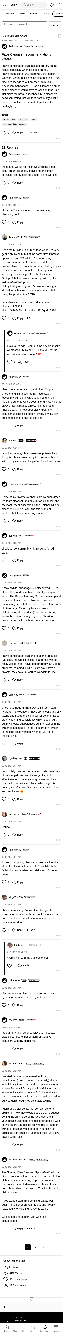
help (34, 119)
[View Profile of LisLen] (16, 643)
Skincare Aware (18, 36)
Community (45, 1331)
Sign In (33, 1328)
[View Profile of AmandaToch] (18, 237)
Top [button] (4, 1307)
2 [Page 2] (35, 1247)
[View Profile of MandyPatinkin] (20, 1063)
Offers (23, 1331)
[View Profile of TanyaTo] (15, 535)
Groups (33, 14)
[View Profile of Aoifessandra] (19, 46)
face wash (23, 119)
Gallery (46, 14)
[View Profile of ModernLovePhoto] (22, 1159)
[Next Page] (43, 1247)
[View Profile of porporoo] (17, 694)
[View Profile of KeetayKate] (18, 814)
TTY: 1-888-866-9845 (19, 1320)
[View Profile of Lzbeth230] (18, 980)
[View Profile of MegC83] (16, 897)
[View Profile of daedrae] (16, 1020)
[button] (4, 133)
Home (6, 1331)
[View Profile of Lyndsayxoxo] (18, 758)
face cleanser (9, 119)
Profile (22, 14)
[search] (33, 5)
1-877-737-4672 (17, 1318)
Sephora (10, 5)
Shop (15, 1331)
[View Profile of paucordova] (18, 484)
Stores (56, 1331)
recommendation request (14, 124)
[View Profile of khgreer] (16, 440)
